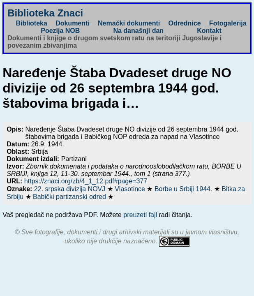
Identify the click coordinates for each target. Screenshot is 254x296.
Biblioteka (31, 23)
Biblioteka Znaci (45, 12)
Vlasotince (131, 188)
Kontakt (209, 30)
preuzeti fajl (140, 214)
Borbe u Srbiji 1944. (184, 188)
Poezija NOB (60, 30)
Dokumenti (72, 23)
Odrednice (184, 23)
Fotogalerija (228, 23)
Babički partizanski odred (70, 196)
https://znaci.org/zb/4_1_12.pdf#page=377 (85, 181)
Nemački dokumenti (129, 23)
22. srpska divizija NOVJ (70, 188)
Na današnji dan (138, 30)
